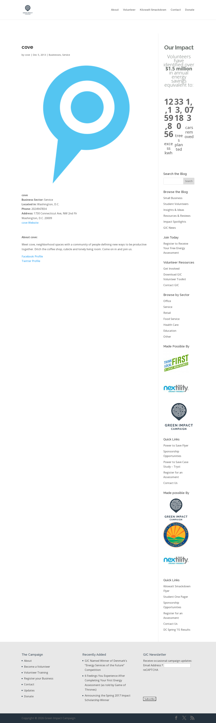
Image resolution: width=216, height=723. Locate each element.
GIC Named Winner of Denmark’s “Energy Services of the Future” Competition (106, 665)
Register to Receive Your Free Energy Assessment (175, 248)
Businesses (55, 54)
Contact (176, 10)
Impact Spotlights (174, 222)
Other (167, 336)
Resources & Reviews (177, 216)
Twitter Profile (31, 261)
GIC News (169, 228)
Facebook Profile (32, 256)
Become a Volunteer (37, 666)
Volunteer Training (36, 672)
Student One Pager (175, 597)
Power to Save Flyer (175, 445)
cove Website (30, 223)
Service (66, 54)
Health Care (171, 325)
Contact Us (170, 483)
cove (27, 54)
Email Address (153, 665)
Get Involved (171, 268)
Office (167, 301)
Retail (167, 313)
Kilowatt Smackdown (153, 10)
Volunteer (129, 10)
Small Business (172, 198)
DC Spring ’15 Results (176, 630)
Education (169, 331)
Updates (29, 690)
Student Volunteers (175, 204)
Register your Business (38, 678)
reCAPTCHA (150, 670)
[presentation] (157, 684)
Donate (189, 10)
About (115, 10)
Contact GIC (171, 285)
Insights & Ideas (173, 210)
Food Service (171, 319)
